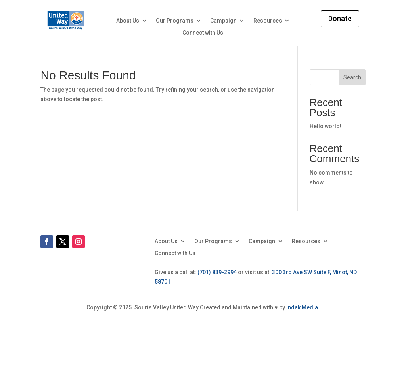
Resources (267, 21)
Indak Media (302, 307)
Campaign (223, 21)
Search (352, 77)
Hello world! (325, 126)
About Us (127, 21)
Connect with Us (202, 33)
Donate (340, 18)
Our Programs (174, 21)
